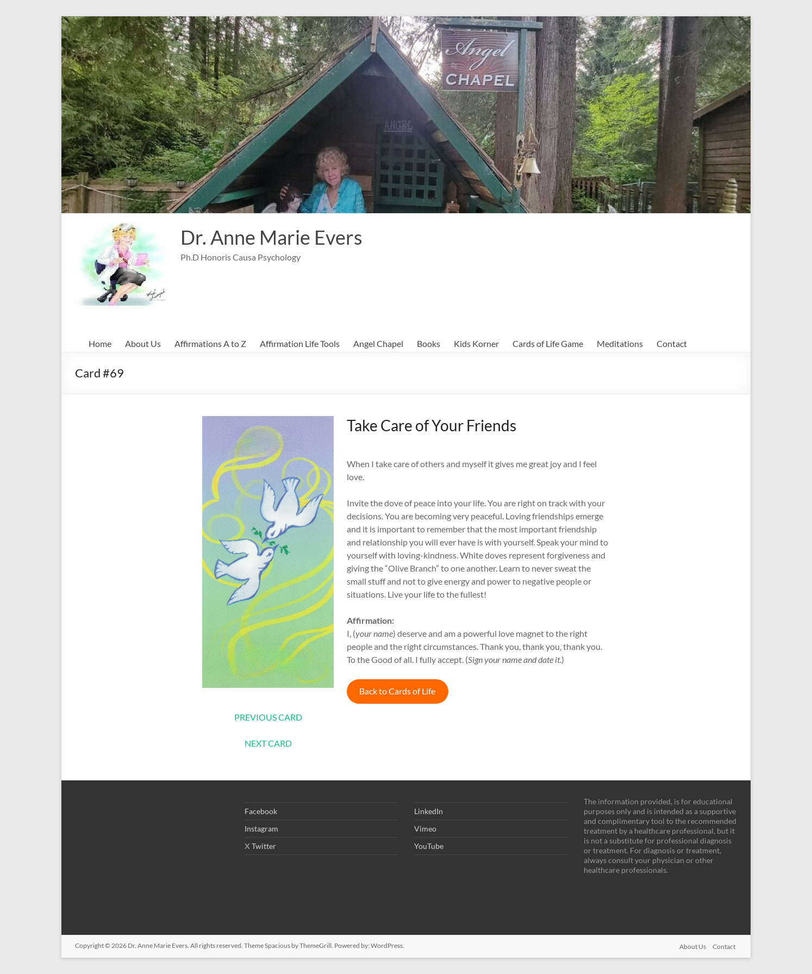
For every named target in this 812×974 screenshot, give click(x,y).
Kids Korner (476, 343)
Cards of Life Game (548, 343)
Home (100, 343)
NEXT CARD (268, 743)
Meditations (620, 343)
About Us (143, 343)
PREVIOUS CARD (268, 717)
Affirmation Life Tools (300, 343)
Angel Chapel (378, 343)
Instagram (261, 828)
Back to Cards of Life (397, 691)
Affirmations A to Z (210, 343)
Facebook (261, 811)
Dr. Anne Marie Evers (271, 237)
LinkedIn (428, 811)
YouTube (429, 846)
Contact (672, 343)
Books (428, 343)
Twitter (264, 846)
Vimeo (425, 828)
